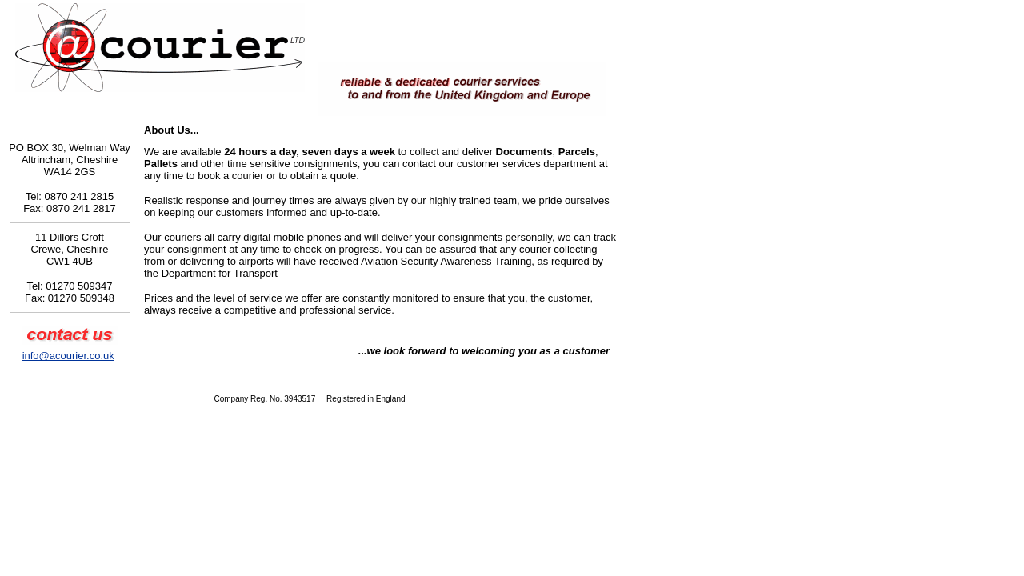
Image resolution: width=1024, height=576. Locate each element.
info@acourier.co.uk (68, 356)
